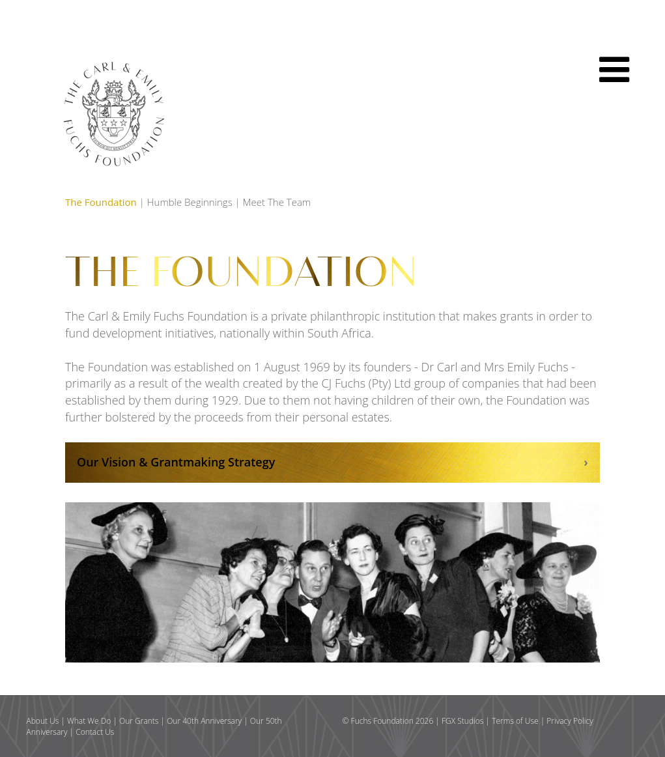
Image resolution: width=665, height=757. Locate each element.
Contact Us (95, 731)
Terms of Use (515, 720)
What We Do (89, 720)
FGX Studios (462, 720)
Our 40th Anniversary (204, 720)
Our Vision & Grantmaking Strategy (176, 462)
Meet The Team (277, 201)
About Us (43, 720)
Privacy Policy (569, 720)
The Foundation (101, 201)
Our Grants (138, 720)
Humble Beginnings (190, 201)
